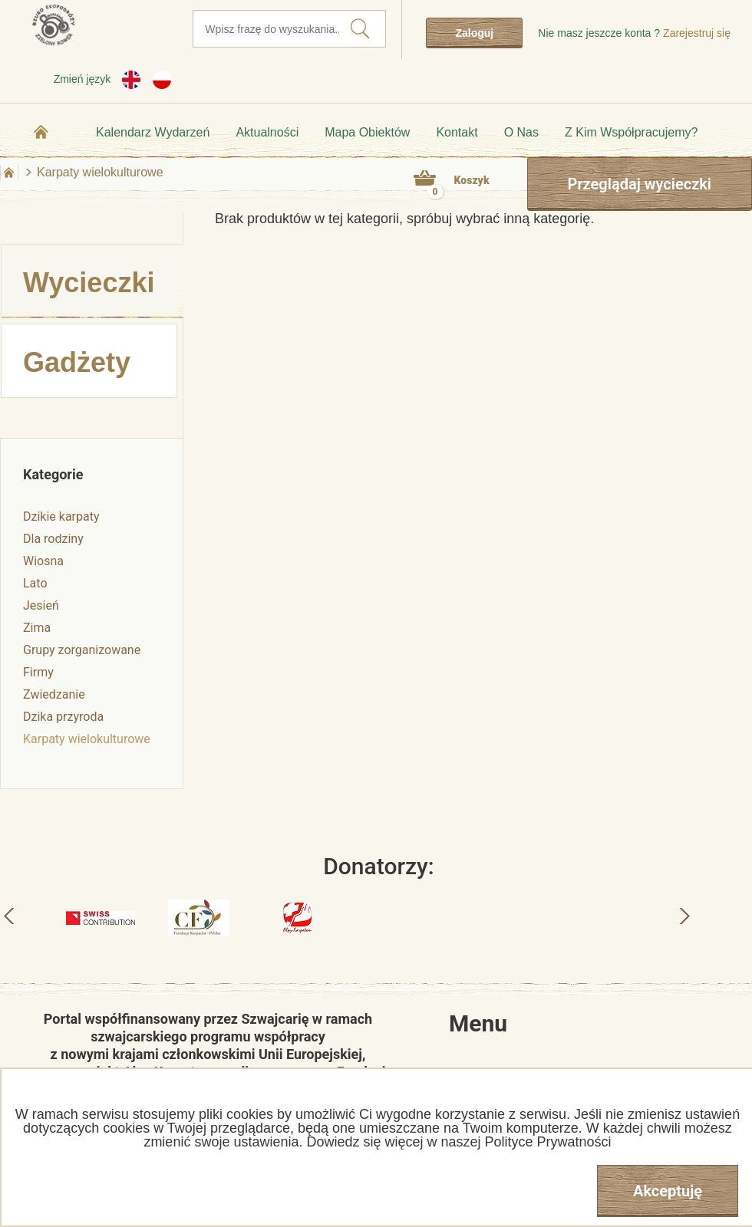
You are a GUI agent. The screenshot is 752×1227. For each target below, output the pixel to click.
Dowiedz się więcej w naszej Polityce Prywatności (458, 1142)
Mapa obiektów (367, 132)
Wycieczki (88, 282)
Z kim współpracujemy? (631, 132)
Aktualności (267, 132)
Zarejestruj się (697, 33)
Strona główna (41, 132)
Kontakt (456, 132)
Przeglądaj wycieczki (639, 184)
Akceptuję (667, 1191)
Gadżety (76, 362)
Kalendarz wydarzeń (152, 132)
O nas (521, 132)
